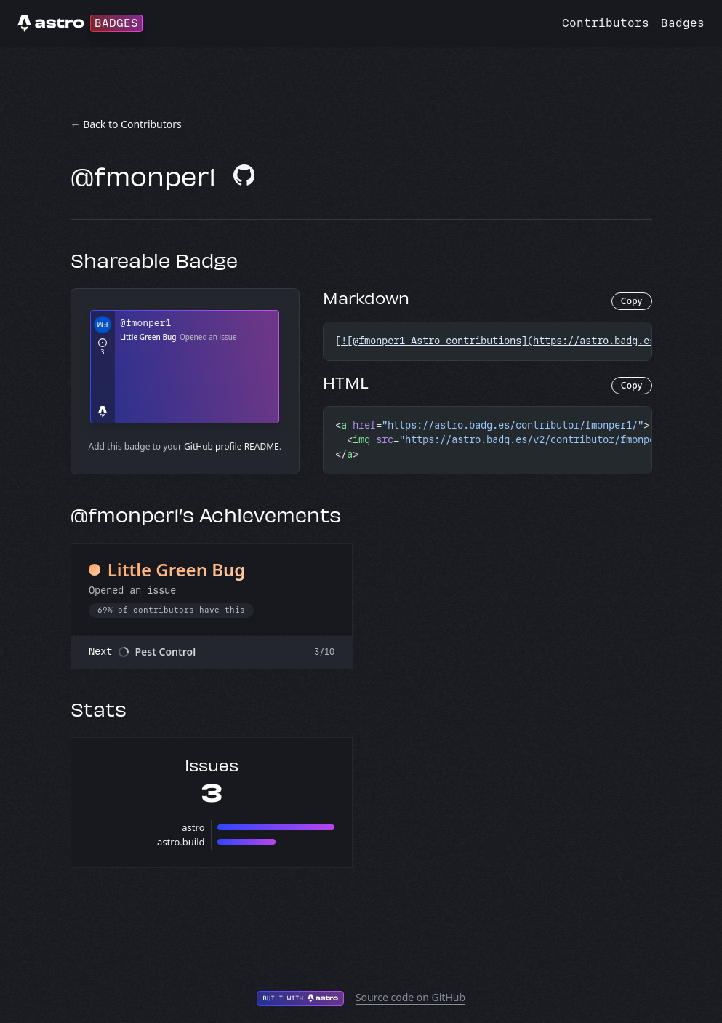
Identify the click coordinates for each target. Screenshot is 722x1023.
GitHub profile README (231, 446)
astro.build (180, 841)
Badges (683, 23)
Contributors (605, 23)
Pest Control (165, 651)
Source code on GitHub (410, 997)
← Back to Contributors (126, 124)
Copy (632, 301)
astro (193, 827)
